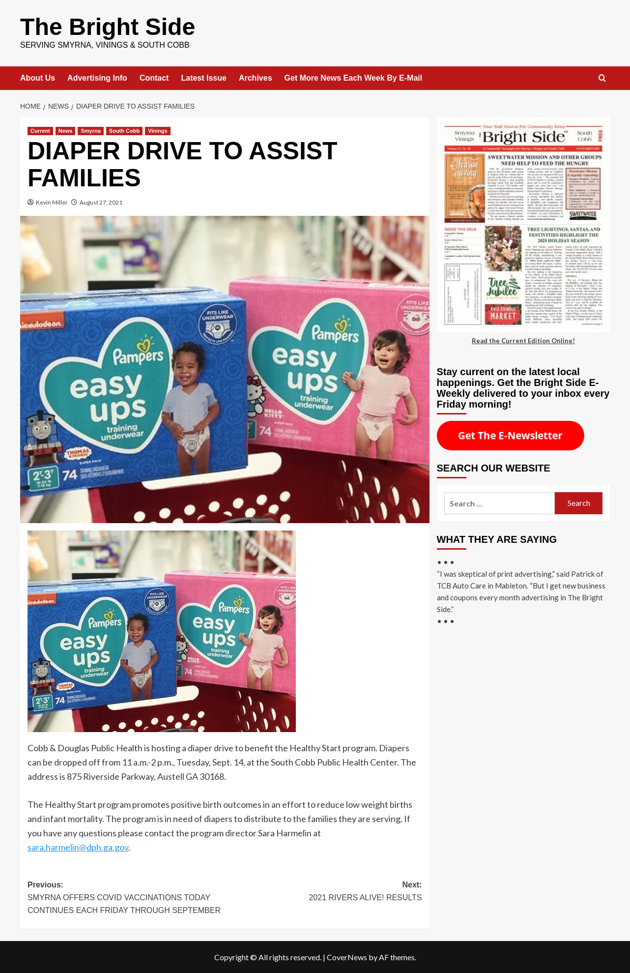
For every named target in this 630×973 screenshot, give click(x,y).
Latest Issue (203, 77)
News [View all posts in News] (65, 130)
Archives (255, 77)
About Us (37, 77)
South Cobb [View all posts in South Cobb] (124, 130)
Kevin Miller (52, 202)
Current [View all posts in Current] (40, 130)
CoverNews (347, 956)
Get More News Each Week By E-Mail (354, 77)
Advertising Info (97, 77)
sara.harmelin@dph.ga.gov (78, 846)
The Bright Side (107, 26)
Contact (154, 77)
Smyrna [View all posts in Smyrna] (90, 130)
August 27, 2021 (101, 202)
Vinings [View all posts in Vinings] (158, 130)
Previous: (126, 898)
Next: (323, 891)
